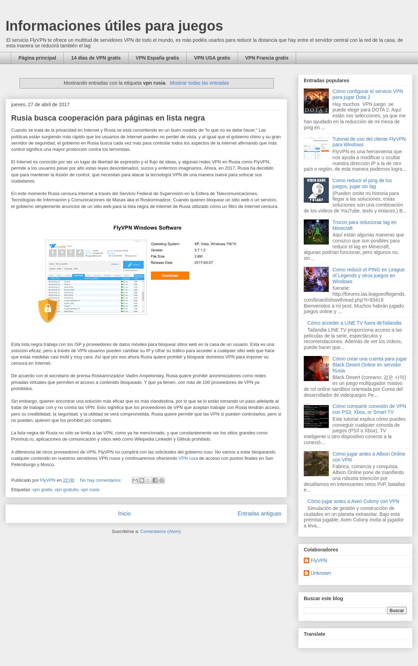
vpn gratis (42, 489)
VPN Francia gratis (267, 58)
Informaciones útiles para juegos (114, 25)
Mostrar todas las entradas (199, 83)
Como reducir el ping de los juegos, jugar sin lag (362, 183)
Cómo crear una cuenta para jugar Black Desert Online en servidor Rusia (370, 364)
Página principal (37, 58)
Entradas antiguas (259, 514)
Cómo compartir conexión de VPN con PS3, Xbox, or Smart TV (370, 409)
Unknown (321, 573)
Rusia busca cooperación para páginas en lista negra (108, 118)
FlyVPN (319, 560)
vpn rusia (90, 489)
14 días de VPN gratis (96, 58)
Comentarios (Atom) (160, 531)
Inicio (124, 514)
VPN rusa (188, 458)
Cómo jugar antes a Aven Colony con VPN (354, 501)
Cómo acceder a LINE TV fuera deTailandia (355, 323)
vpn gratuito (66, 489)
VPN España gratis (157, 58)
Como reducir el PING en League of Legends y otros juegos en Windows (369, 275)
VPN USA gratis (212, 58)
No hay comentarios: (101, 480)
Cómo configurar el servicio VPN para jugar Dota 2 (368, 94)
